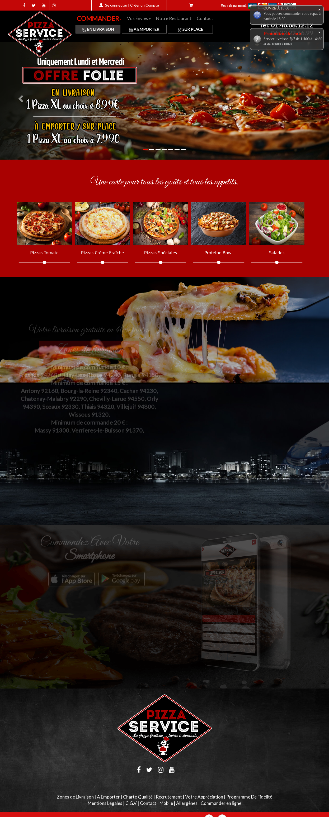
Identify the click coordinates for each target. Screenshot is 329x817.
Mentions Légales (105, 803)
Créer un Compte (144, 5)
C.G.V (131, 803)
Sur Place (190, 29)
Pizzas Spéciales (160, 252)
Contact (205, 18)
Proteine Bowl (218, 252)
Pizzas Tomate (44, 252)
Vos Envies (139, 18)
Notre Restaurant (173, 18)
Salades (276, 252)
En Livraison (98, 29)
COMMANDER (99, 18)
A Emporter (144, 29)
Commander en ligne (221, 803)
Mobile (166, 803)
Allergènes (187, 803)
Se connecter (116, 5)
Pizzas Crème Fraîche (102, 252)
